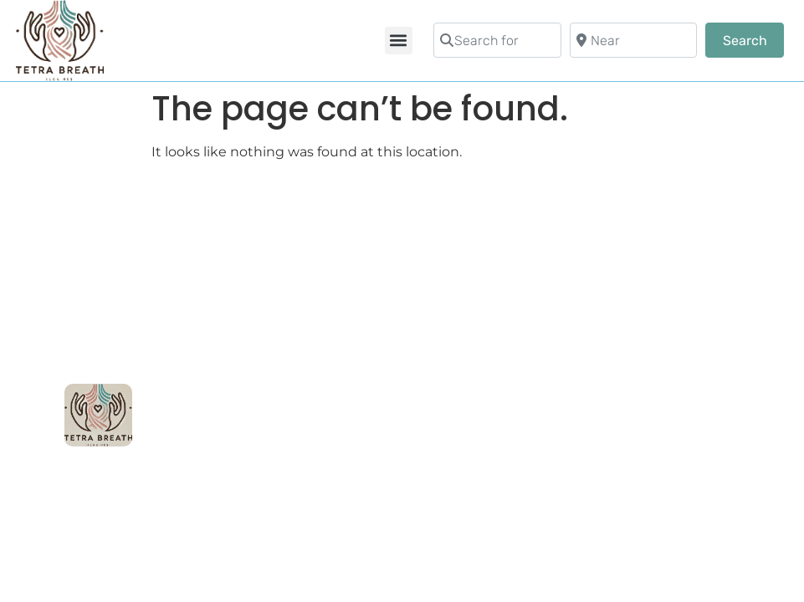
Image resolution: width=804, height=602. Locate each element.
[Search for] (497, 40)
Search (753, 38)
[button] (398, 40)
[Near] (634, 40)
